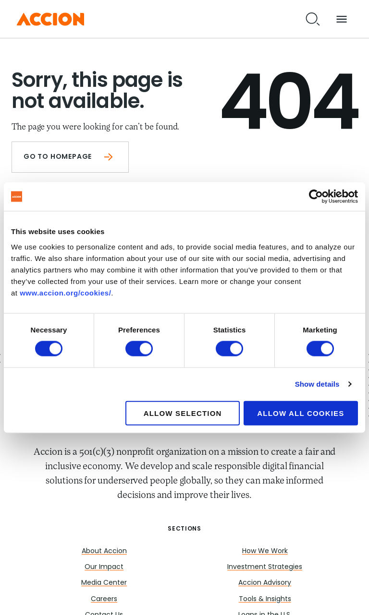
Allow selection (183, 413)
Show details (317, 384)
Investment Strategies (264, 567)
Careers (104, 599)
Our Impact (104, 567)
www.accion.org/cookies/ (65, 292)
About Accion (104, 551)
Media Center (104, 583)
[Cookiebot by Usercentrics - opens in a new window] (316, 196)
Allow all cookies (300, 413)
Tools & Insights (265, 599)
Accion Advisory (264, 583)
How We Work (265, 551)
